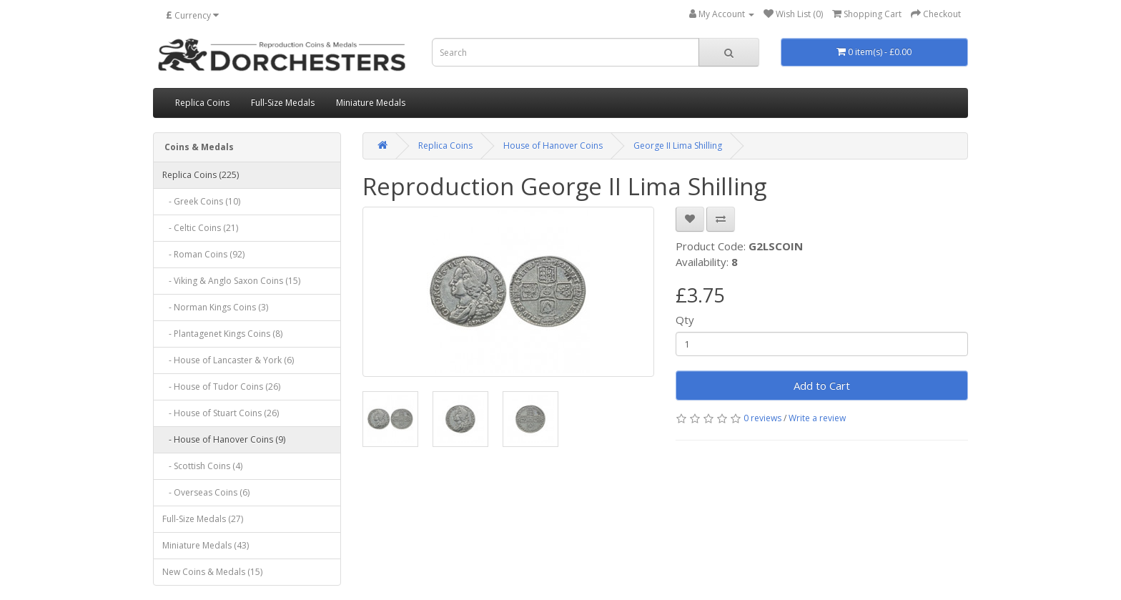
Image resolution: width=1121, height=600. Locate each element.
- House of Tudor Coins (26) (221, 386)
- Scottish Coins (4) (202, 466)
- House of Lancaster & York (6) (228, 360)
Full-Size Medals (283, 103)
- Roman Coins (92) (203, 254)
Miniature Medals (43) (205, 545)
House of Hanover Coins (553, 145)
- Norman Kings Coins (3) (215, 307)
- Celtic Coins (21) (200, 228)
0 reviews (762, 418)
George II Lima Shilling (677, 145)
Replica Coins (202, 103)
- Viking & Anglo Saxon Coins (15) (231, 281)
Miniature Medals (370, 103)
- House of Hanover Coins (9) (223, 439)
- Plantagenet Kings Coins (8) (222, 334)
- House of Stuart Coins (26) (220, 413)
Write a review (817, 418)
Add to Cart (822, 385)
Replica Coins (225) (200, 175)
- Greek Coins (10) (201, 201)
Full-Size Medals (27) (202, 519)
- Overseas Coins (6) (206, 492)
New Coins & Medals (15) (212, 572)
